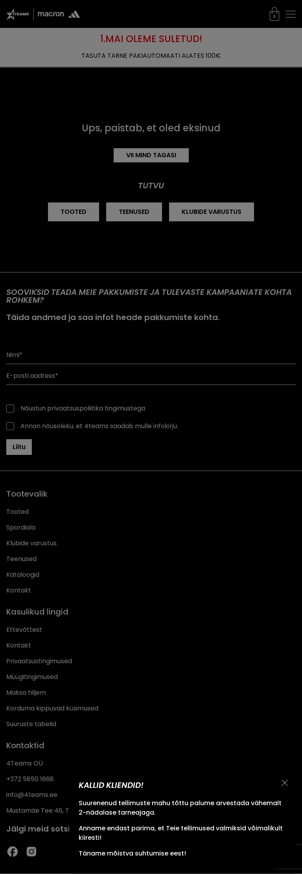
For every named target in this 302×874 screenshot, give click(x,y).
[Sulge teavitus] (284, 783)
